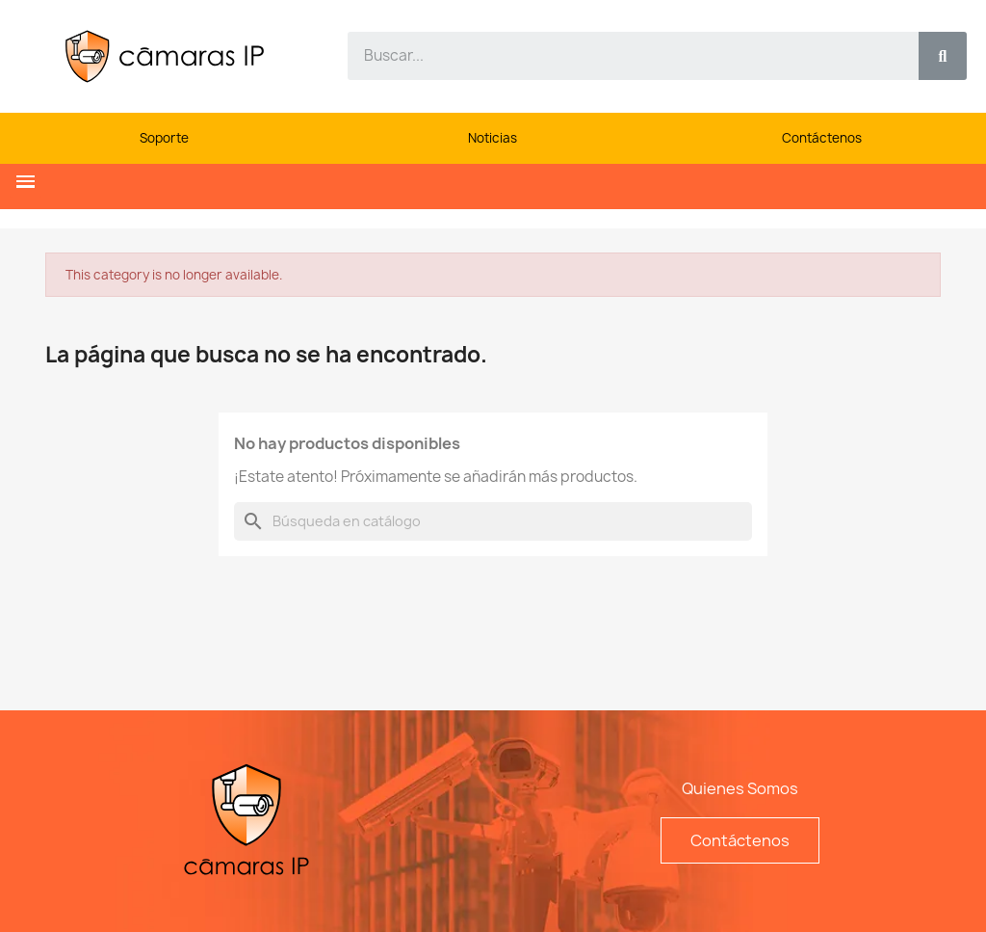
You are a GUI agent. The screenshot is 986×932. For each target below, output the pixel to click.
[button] (25, 182)
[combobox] (622, 56)
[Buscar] (493, 521)
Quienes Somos (740, 788)
